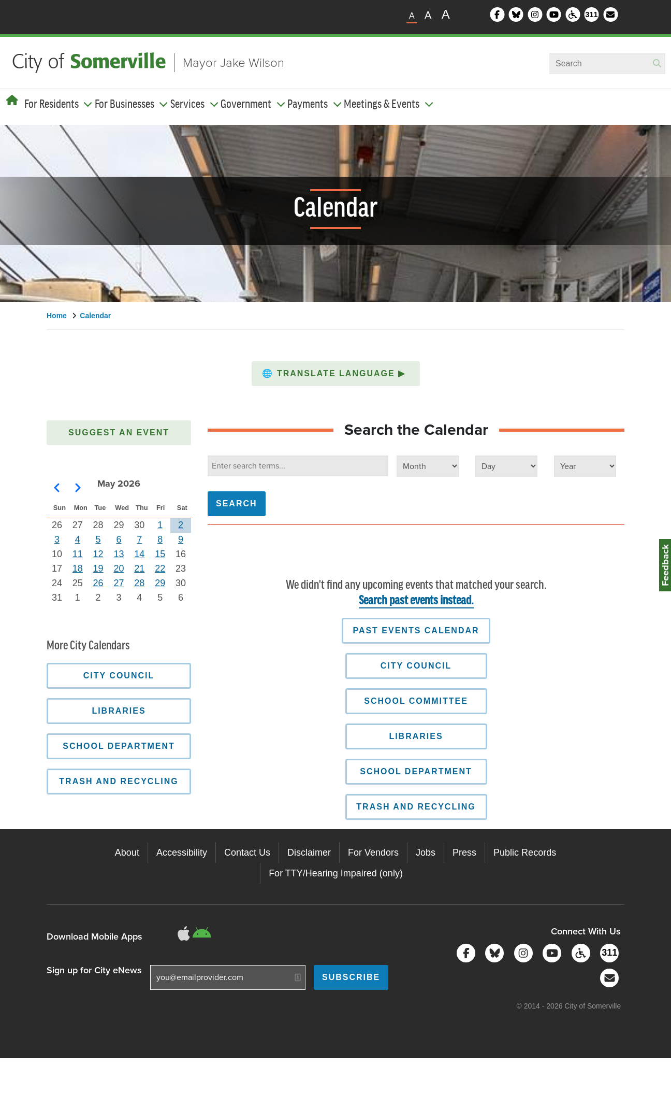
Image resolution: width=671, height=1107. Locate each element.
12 (98, 554)
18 (77, 568)
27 (118, 583)
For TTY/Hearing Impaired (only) (336, 873)
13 (118, 554)
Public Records (524, 852)
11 (77, 554)
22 (160, 568)
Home (57, 315)
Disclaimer (309, 852)
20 (118, 568)
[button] (336, 373)
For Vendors (373, 852)
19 (98, 568)
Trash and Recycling (415, 806)
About (127, 852)
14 (139, 554)
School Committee (416, 701)
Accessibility (181, 852)
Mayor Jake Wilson (233, 62)
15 (160, 554)
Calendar (95, 315)
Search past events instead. (416, 600)
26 (98, 583)
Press (464, 852)
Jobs (425, 852)
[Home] (12, 100)
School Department (416, 771)
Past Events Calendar (416, 630)
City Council (416, 665)
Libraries (416, 736)
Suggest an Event (118, 432)
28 (139, 583)
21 (139, 568)
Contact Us (247, 852)
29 (160, 583)
